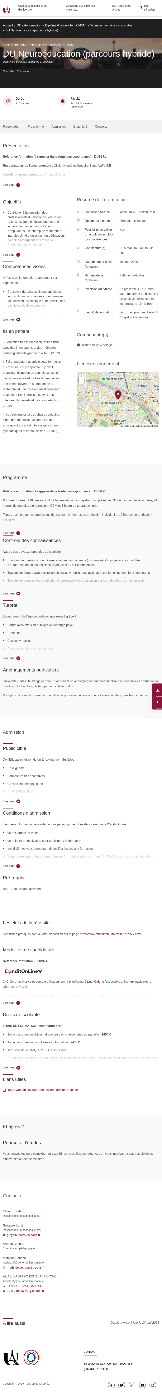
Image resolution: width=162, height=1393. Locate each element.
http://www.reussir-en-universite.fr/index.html (110, 934)
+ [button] (81, 376)
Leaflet (124, 425)
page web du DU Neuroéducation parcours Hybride (40, 1089)
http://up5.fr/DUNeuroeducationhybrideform (124, 856)
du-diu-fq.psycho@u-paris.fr (25, 1291)
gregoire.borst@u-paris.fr (23, 1235)
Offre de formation (29, 25)
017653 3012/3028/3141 (24, 1286)
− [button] (81, 381)
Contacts (101, 126)
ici (145, 695)
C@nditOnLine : (117, 824)
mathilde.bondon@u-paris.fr (26, 1267)
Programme (36, 126)
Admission (58, 126)
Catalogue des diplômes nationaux (80, 7)
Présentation (11, 126)
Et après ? (80, 126)
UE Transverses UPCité (121, 7)
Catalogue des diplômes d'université (32, 7)
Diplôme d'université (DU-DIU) (65, 25)
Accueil (8, 25)
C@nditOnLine (94, 981)
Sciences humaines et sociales (111, 25)
